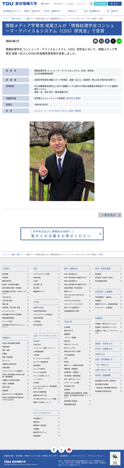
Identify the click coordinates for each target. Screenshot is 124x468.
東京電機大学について (12, 11)
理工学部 (36, 288)
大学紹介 (6, 268)
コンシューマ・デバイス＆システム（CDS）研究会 (57, 110)
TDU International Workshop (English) (74, 296)
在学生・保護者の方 (52, 11)
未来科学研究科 (38, 318)
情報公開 (5, 304)
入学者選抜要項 (38, 351)
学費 (65, 358)
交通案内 (46, 4)
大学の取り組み (7, 300)
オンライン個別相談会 (40, 362)
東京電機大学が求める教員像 (12, 314)
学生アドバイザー (70, 348)
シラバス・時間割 (70, 337)
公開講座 (36, 429)
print (95, 41)
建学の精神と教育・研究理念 (12, 288)
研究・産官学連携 (103, 268)
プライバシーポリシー (96, 456)
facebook (107, 41)
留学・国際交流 (71, 268)
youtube (69, 450)
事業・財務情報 (7, 357)
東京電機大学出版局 (101, 384)
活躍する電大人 (16, 18)
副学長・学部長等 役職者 (10, 284)
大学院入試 (37, 344)
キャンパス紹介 (7, 321)
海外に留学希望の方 (70, 281)
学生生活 (68, 321)
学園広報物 (6, 367)
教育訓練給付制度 (70, 404)
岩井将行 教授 (73, 98)
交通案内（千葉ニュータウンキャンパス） (107, 332)
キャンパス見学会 (39, 369)
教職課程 (67, 334)
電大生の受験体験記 (40, 392)
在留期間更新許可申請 (71, 311)
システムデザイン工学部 (41, 274)
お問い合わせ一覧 (103, 369)
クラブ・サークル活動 (71, 383)
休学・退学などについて (72, 379)
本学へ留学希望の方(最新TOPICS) (75, 277)
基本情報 (5, 274)
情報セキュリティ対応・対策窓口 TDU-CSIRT (41, 456)
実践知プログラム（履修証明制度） (107, 304)
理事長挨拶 (6, 347)
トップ (4, 18)
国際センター (68, 291)
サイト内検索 (93, 4)
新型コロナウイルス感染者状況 (12, 394)
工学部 (35, 281)
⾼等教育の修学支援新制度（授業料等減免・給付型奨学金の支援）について (76, 395)
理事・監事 (6, 350)
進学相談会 (37, 365)
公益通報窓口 (64, 456)
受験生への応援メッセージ (42, 402)
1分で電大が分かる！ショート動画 (44, 399)
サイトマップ (81, 4)
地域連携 (98, 300)
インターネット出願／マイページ (44, 348)
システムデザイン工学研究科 (42, 314)
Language (70, 4)
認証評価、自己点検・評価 (11, 307)
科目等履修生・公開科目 (103, 297)
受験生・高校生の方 (32, 11)
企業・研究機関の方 (92, 11)
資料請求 (102, 3)
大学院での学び (38, 307)
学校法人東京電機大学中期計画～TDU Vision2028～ (13, 398)
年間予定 (67, 341)
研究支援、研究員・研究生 (104, 277)
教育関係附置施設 (8, 318)
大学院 (36, 302)
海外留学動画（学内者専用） (73, 288)
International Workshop (72, 300)
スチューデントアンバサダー (73, 304)
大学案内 (36, 383)
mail (101, 41)
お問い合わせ (58, 4)
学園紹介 (6, 337)
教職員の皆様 (9, 456)
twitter (113, 41)
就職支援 (36, 422)
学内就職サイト (38, 418)
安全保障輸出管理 (101, 281)
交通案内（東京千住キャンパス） (106, 324)
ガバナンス (6, 360)
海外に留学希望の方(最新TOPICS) (75, 284)
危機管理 (5, 390)
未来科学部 (37, 277)
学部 (35, 268)
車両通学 (67, 389)
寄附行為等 (6, 387)
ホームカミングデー (9, 311)
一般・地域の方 (111, 11)
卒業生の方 (72, 11)
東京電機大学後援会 (70, 401)
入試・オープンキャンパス (44, 335)
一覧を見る (108, 215)
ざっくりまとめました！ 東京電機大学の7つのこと (45, 387)
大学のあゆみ (6, 297)
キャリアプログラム (42, 412)
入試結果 (36, 355)
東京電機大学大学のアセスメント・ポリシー (14, 326)
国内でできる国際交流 (71, 307)
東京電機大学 (15, 461)
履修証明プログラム (40, 432)
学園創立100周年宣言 (9, 364)
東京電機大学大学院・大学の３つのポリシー (14, 292)
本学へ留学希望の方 (70, 274)
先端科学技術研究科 (40, 311)
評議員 (4, 354)
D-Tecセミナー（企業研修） (104, 307)
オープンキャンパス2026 (41, 358)
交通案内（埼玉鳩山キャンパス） (106, 327)
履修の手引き (68, 330)
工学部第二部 (37, 284)
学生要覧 (67, 327)
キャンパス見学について (41, 376)
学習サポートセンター (71, 344)
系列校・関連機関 (8, 383)
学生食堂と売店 (69, 386)
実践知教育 (37, 436)
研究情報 (98, 274)
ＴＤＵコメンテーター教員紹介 (12, 371)
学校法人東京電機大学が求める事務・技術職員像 (13, 375)
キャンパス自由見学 (40, 372)
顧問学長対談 (6, 281)
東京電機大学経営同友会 (103, 391)
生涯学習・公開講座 (104, 291)
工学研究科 (37, 321)
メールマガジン (38, 379)
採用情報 (19, 456)
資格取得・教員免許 (40, 425)
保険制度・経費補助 (70, 369)
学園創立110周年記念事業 (10, 380)
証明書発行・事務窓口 (71, 372)
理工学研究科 (37, 325)
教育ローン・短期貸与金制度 (73, 365)
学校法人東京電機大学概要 (11, 343)
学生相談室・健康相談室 (72, 376)
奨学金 (66, 362)
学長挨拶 (5, 277)
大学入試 (36, 341)
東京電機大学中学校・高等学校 (105, 381)
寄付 (116, 3)
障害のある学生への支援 (72, 351)
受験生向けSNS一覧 (39, 395)
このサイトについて (78, 456)
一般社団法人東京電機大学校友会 (106, 388)
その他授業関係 (69, 355)
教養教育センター (39, 291)
